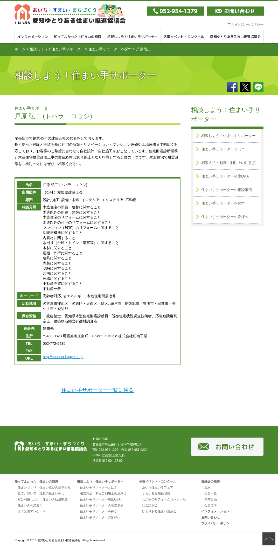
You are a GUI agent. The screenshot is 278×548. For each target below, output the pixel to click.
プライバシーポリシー (245, 24)
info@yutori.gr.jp (113, 455)
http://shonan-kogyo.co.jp (63, 357)
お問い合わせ (210, 517)
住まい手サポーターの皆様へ (224, 217)
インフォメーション (33, 36)
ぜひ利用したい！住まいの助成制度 (42, 499)
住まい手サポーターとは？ (223, 149)
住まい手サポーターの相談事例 (226, 190)
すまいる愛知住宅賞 (156, 493)
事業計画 (210, 499)
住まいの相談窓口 (30, 505)
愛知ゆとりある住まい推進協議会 (235, 36)
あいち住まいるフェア (157, 487)
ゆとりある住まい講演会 (159, 511)
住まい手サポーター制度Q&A (225, 176)
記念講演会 (150, 505)
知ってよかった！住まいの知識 (77, 36)
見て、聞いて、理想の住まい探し (41, 493)
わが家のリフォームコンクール (164, 499)
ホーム (20, 49)
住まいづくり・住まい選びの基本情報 (44, 487)
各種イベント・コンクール (184, 36)
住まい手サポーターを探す (110, 49)
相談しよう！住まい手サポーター (132, 36)
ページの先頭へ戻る (268, 538)
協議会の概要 (210, 481)
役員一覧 (210, 493)
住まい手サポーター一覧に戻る (97, 390)
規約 (207, 487)
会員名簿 (210, 505)
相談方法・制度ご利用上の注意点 (228, 163)
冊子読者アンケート (32, 511)
